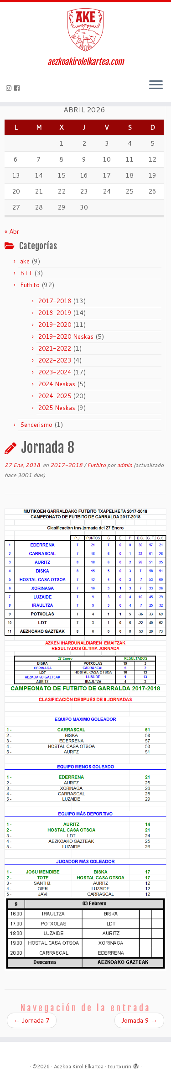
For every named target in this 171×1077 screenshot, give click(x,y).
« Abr (12, 231)
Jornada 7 (32, 1020)
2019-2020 (54, 324)
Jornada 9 (139, 1020)
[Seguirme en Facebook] (18, 88)
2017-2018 (54, 301)
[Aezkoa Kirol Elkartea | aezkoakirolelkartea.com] (85, 30)
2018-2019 (54, 313)
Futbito (30, 285)
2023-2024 (54, 372)
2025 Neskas (56, 408)
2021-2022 (54, 348)
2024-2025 (54, 396)
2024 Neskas (56, 384)
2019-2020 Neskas (65, 336)
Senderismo (36, 424)
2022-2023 (54, 360)
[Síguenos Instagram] (10, 88)
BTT (26, 273)
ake (25, 261)
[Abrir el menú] (156, 85)
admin (124, 465)
